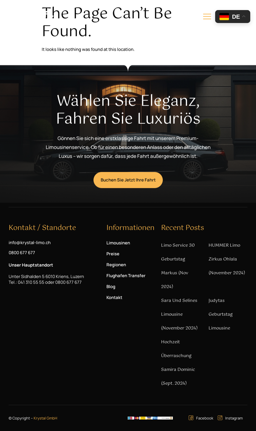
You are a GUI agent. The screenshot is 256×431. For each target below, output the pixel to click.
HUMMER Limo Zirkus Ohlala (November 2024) (227, 259)
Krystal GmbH (45, 418)
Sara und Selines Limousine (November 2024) (179, 314)
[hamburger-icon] (207, 17)
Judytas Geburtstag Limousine (221, 314)
